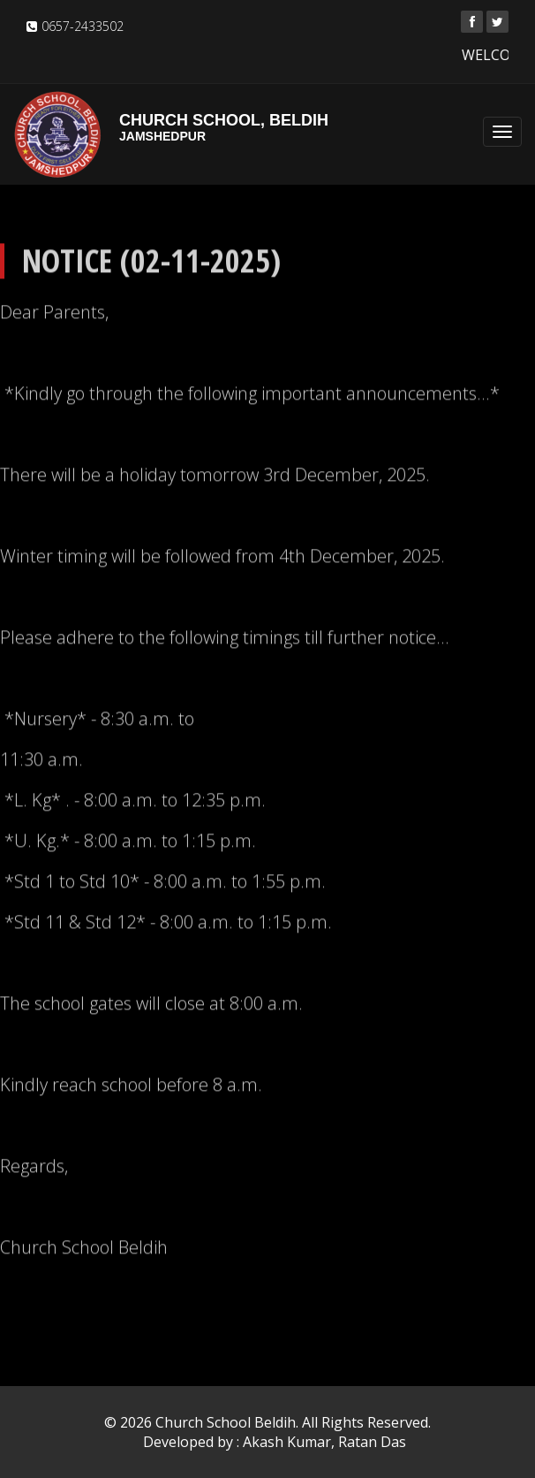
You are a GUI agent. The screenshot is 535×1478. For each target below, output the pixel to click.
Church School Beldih (225, 1422)
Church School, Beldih (267, 127)
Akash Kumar (287, 1441)
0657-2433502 (82, 26)
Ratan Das (372, 1441)
